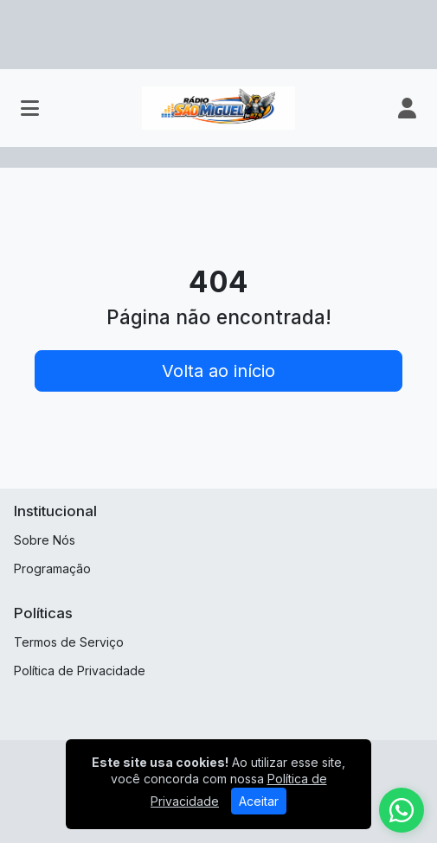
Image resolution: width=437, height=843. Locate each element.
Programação (52, 568)
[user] (407, 108)
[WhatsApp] (401, 810)
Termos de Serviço (69, 642)
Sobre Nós (44, 540)
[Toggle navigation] (29, 108)
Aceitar (259, 801)
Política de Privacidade (79, 670)
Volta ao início (218, 371)
